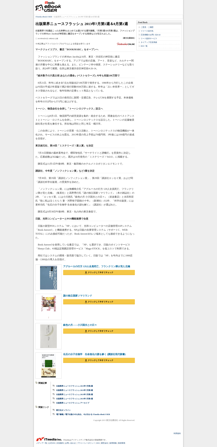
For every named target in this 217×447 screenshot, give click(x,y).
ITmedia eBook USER (48, 7)
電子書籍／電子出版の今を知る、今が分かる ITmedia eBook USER (83, 414)
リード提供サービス (149, 38)
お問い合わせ (70, 443)
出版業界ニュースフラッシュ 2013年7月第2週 (74, 394)
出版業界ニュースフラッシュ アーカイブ (72, 403)
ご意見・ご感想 (147, 27)
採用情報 (113, 443)
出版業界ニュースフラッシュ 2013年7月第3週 (74, 390)
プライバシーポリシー (86, 443)
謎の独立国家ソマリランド (77, 295)
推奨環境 (121, 443)
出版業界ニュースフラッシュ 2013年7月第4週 (74, 386)
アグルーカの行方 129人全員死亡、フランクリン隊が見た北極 (96, 266)
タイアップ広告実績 (149, 42)
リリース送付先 (147, 31)
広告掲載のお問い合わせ (151, 35)
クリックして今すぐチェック (100, 272)
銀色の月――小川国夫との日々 (80, 325)
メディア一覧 (41, 443)
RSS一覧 (144, 46)
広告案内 (60, 443)
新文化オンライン (63, 410)
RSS (98, 443)
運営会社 (104, 443)
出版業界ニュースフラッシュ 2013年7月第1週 (74, 399)
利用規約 (177, 433)
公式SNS (51, 443)
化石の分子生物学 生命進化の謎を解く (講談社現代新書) (94, 354)
